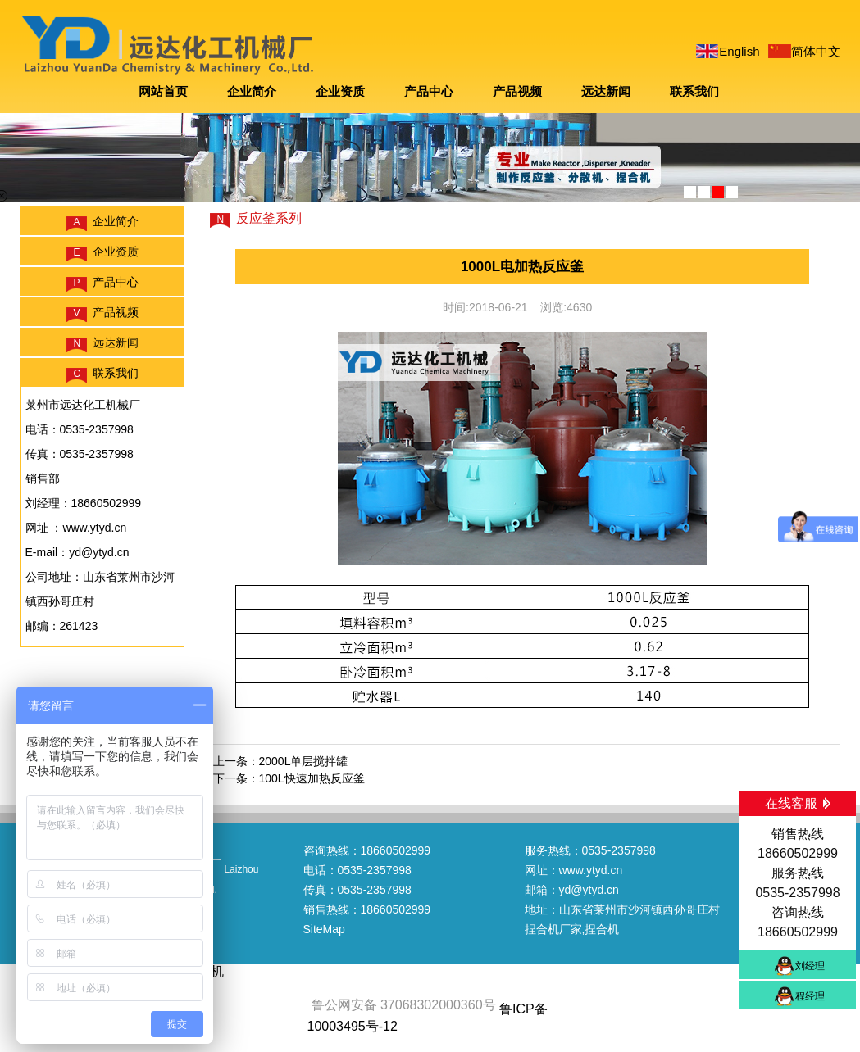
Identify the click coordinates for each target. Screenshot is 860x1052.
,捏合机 (601, 929)
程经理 (810, 996)
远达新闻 (605, 91)
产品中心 (428, 91)
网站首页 (163, 91)
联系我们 (694, 91)
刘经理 (810, 966)
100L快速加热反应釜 (312, 778)
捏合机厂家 (553, 929)
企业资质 (340, 91)
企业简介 (251, 91)
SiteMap (324, 929)
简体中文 (815, 51)
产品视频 (517, 91)
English (739, 51)
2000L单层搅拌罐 (303, 761)
